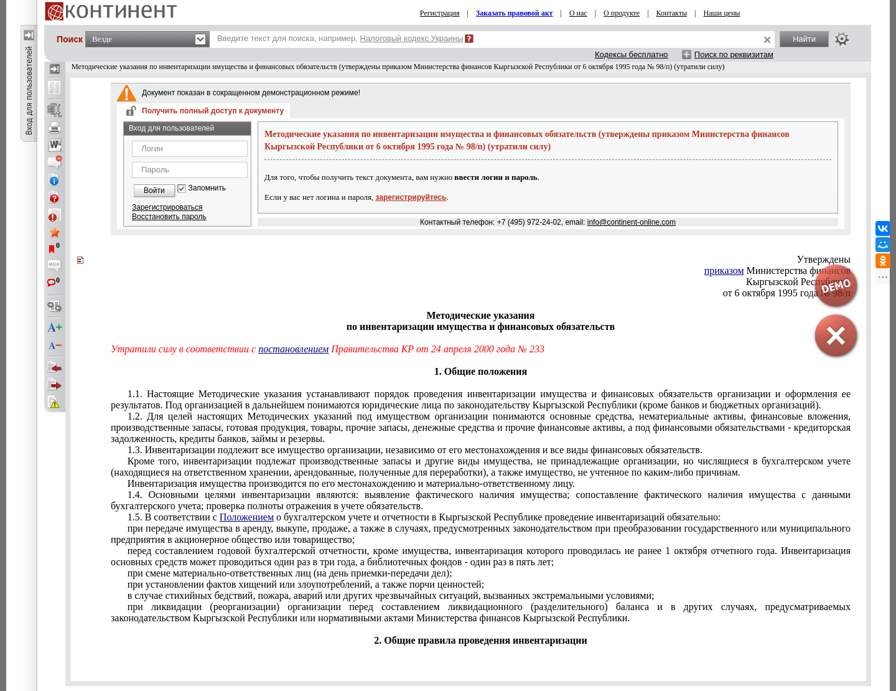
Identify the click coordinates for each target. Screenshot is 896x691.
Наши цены (722, 13)
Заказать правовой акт (514, 13)
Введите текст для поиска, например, (340, 38)
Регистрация (440, 13)
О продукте (622, 13)
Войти (154, 190)
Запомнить (207, 188)
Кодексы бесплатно (631, 54)
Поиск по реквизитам (733, 54)
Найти (804, 39)
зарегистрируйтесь (411, 197)
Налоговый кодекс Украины (412, 38)
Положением (247, 517)
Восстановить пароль (169, 216)
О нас (578, 13)
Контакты (672, 13)
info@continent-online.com (631, 222)
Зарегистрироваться (167, 207)
